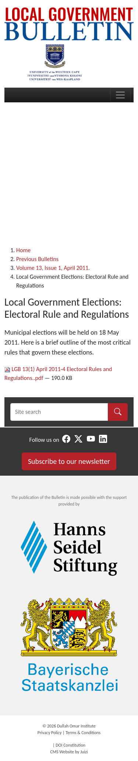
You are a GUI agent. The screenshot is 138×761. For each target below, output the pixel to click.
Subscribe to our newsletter (69, 461)
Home (23, 250)
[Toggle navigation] (120, 95)
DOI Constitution (70, 745)
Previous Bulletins (37, 259)
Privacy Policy (50, 732)
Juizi (84, 751)
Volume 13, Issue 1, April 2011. (53, 267)
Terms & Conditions (83, 732)
